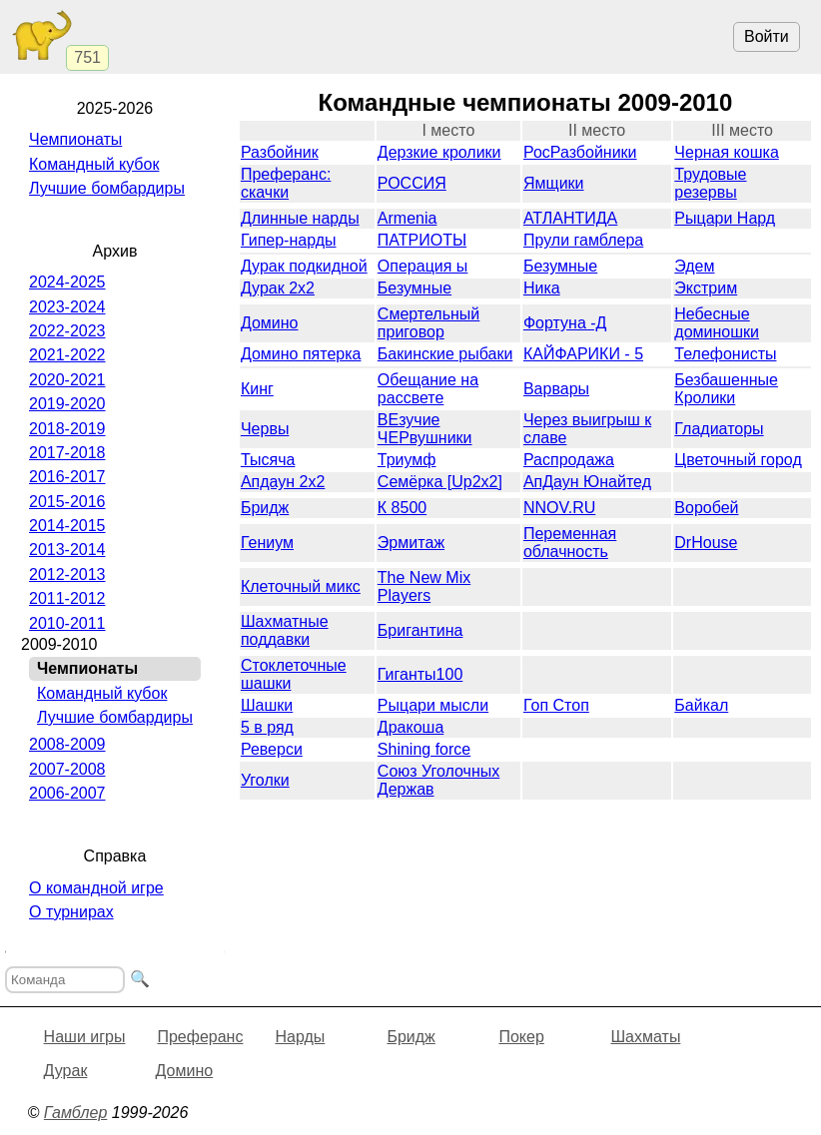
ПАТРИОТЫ (422, 240)
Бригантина (420, 630)
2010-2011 (67, 623)
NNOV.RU (559, 507)
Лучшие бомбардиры (107, 188)
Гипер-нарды (289, 240)
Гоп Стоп (556, 705)
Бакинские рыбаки (445, 353)
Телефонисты (725, 353)
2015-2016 (67, 501)
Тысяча (268, 459)
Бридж (265, 507)
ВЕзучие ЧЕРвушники (425, 428)
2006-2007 (67, 793)
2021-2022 (67, 354)
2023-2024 (67, 306)
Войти (766, 36)
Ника (541, 288)
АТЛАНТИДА (570, 218)
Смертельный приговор (428, 322)
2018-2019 (67, 428)
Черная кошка (726, 152)
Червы (265, 428)
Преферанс (200, 1036)
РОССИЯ (412, 183)
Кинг (257, 388)
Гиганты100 (420, 674)
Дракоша (410, 727)
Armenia (407, 218)
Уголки (265, 780)
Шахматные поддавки (285, 630)
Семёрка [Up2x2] (440, 481)
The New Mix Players (424, 586)
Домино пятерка (301, 353)
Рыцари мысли (433, 705)
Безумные (560, 266)
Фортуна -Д (564, 322)
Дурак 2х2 (278, 288)
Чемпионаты (75, 139)
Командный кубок (94, 164)
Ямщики (553, 183)
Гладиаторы (718, 428)
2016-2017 (67, 476)
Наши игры (85, 1036)
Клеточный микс (301, 586)
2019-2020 (67, 403)
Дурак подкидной (304, 266)
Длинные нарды (300, 218)
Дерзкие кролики (439, 152)
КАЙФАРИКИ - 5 (583, 353)
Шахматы (645, 1036)
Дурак (66, 1070)
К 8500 (402, 507)
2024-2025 (67, 282)
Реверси (272, 749)
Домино (270, 322)
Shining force (424, 749)
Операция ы (423, 266)
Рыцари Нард (724, 218)
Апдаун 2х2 (283, 481)
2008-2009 (67, 744)
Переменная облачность (569, 542)
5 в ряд (267, 727)
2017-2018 (67, 452)
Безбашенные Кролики (726, 388)
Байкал (701, 705)
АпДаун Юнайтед (587, 481)
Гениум (267, 542)
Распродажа (568, 459)
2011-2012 (67, 598)
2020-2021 (67, 379)
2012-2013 (67, 574)
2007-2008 (67, 769)
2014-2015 (67, 525)
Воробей (706, 507)
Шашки (267, 705)
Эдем (694, 266)
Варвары (556, 388)
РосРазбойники (580, 152)
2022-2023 (67, 330)
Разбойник (280, 152)
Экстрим (705, 288)
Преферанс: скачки (286, 183)
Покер (520, 1036)
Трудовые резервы (710, 183)
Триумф (407, 459)
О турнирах (71, 911)
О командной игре (96, 887)
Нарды (300, 1036)
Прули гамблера (583, 240)
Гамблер (76, 1112)
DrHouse (705, 542)
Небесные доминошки (716, 322)
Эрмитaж (411, 542)
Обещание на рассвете (428, 388)
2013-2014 (67, 549)
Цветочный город (737, 459)
